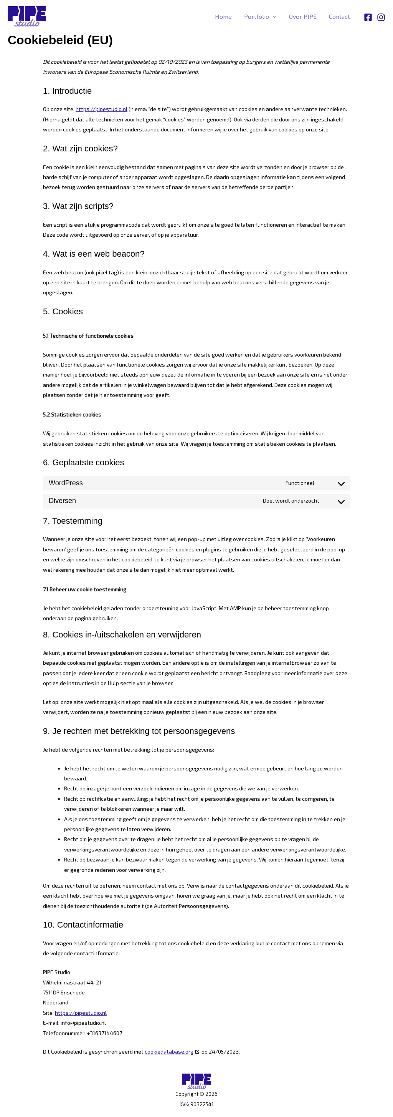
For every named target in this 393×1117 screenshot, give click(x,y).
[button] (273, 16)
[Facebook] (368, 17)
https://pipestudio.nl (101, 109)
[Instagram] (381, 17)
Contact (339, 16)
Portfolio (260, 16)
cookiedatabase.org (169, 1051)
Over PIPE (303, 16)
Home (223, 16)
